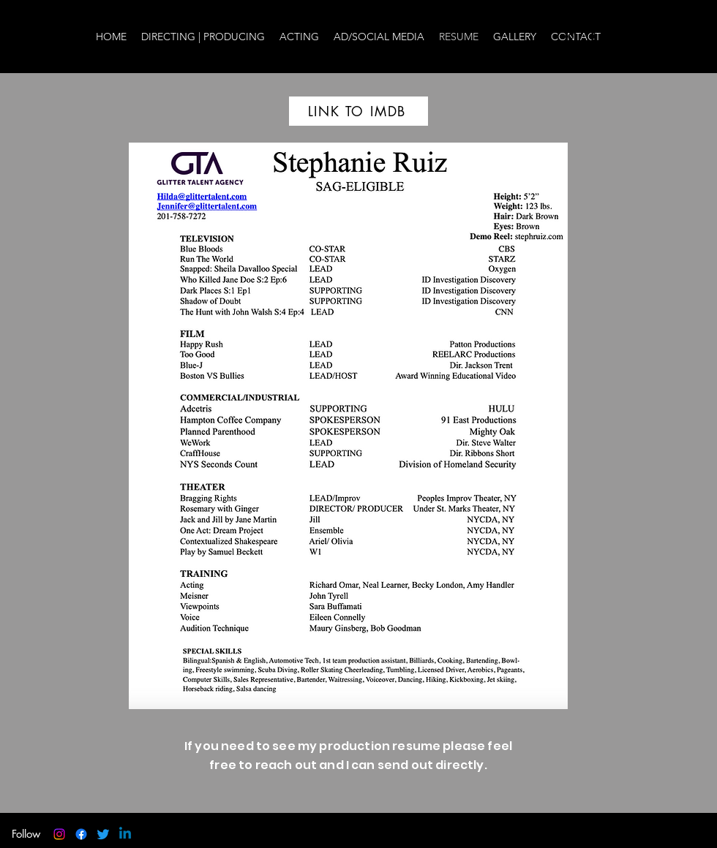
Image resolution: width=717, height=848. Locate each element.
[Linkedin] (125, 834)
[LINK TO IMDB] (358, 111)
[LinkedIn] (636, 36)
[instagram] (570, 36)
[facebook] (592, 36)
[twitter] (614, 36)
